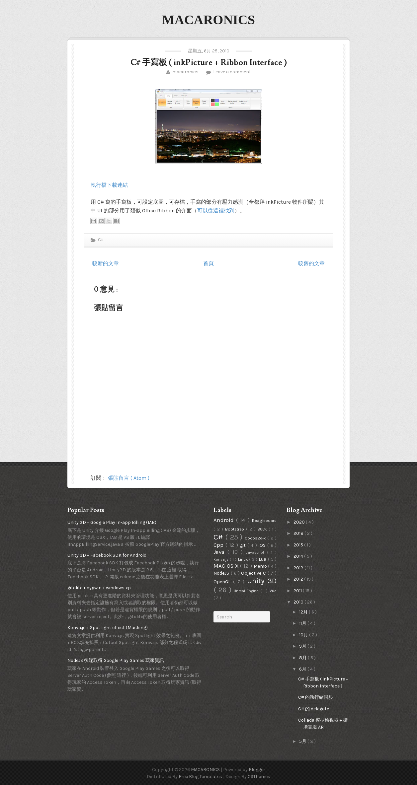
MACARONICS (208, 19)
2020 (299, 522)
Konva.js (221, 559)
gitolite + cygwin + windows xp (99, 588)
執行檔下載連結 (109, 185)
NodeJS (222, 573)
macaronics (185, 72)
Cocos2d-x (256, 537)
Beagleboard (264, 520)
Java (220, 552)
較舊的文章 (311, 263)
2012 (298, 579)
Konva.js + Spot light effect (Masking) (107, 627)
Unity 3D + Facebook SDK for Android (106, 555)
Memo (261, 566)
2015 (298, 545)
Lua (263, 559)
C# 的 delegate (313, 709)
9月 (303, 646)
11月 (303, 623)
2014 (298, 556)
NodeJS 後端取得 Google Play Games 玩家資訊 (115, 660)
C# (100, 240)
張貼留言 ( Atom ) (128, 478)
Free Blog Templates (201, 776)
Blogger (257, 769)
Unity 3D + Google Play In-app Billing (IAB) (111, 522)
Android (224, 520)
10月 (304, 635)
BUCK (263, 529)
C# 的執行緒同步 (315, 697)
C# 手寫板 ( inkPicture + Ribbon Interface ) (208, 62)
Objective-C (254, 573)
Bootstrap (235, 529)
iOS (263, 545)
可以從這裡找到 (215, 210)
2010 (298, 602)
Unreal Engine (247, 591)
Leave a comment (231, 72)
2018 (298, 533)
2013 (298, 568)
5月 (303, 741)
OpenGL (223, 582)
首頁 (208, 263)
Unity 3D (262, 580)
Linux (243, 559)
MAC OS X (226, 566)
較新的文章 (105, 263)
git (243, 545)
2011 (298, 591)
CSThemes (259, 776)
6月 (303, 669)
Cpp (219, 545)
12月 (304, 612)
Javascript (256, 552)
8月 (303, 658)
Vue (273, 590)
